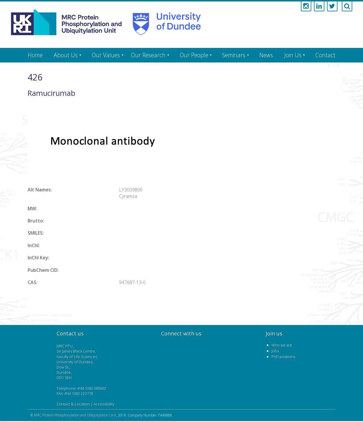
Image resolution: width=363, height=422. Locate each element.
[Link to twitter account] (332, 6)
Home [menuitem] (35, 55)
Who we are (282, 345)
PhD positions (283, 356)
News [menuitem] (266, 55)
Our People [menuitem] (194, 55)
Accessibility (104, 404)
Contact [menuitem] (325, 55)
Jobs (275, 350)
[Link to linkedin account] (319, 6)
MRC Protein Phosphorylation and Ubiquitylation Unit (75, 415)
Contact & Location (73, 404)
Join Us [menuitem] (292, 55)
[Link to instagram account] (306, 6)
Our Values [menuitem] (106, 55)
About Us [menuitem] (66, 55)
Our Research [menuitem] (148, 55)
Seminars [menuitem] (233, 55)
